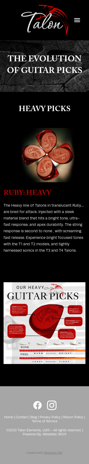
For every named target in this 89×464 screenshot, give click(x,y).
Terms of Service (44, 421)
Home (9, 417)
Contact (22, 417)
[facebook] (37, 405)
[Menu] (77, 20)
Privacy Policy (50, 417)
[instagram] (51, 405)
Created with (45, 453)
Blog (33, 417)
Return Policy (73, 417)
